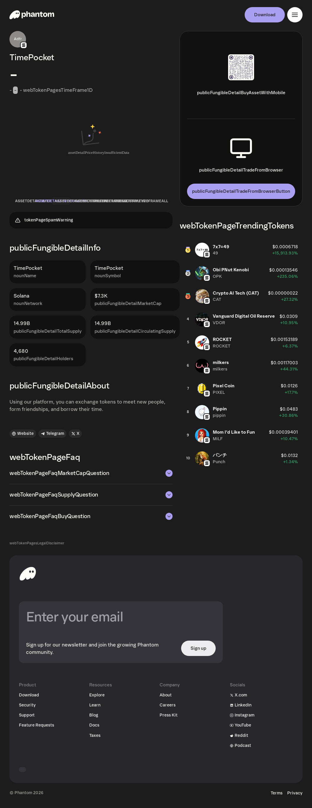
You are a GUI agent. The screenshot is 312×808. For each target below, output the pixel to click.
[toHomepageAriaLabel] (28, 576)
